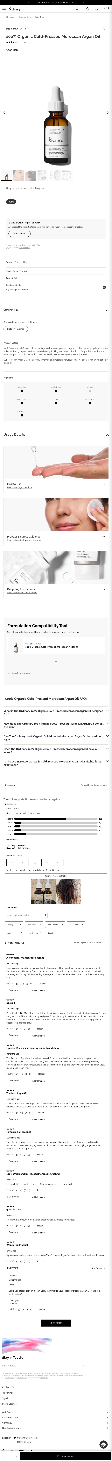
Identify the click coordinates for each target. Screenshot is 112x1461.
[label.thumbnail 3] (30, 175)
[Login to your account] (97, 9)
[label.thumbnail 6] (67, 175)
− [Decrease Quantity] (4, 1456)
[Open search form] (77, 8)
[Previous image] (4, 113)
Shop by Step (25, 17)
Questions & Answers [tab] (94, 785)
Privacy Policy (9, 1378)
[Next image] (108, 113)
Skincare (10, 17)
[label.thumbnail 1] (6, 175)
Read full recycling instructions (22, 592)
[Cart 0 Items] (106, 8)
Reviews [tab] (10, 785)
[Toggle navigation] (4, 8)
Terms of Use (22, 1378)
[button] (107, 310)
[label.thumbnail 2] (18, 175)
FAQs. (38, 245)
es (28, 1442)
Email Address (9, 1366)
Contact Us (44, 1378)
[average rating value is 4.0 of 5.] (14, 42)
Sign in (5, 1398)
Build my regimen (15, 329)
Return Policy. (24, 248)
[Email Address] (43, 1366)
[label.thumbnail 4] (42, 175)
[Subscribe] (83, 1366)
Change (34, 1438)
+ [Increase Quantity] (16, 1456)
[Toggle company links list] (107, 1423)
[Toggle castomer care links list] (107, 1418)
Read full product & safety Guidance (24, 540)
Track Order (8, 1393)
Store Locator (9, 1404)
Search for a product (21, 673)
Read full (19, 487)
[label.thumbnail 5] (55, 175)
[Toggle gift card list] (107, 1412)
